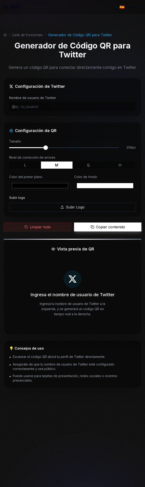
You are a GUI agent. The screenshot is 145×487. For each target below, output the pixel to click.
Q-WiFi (13, 7)
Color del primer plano (25, 177)
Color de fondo (85, 177)
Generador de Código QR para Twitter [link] (80, 35)
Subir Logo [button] (72, 207)
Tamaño (15, 141)
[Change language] (129, 7)
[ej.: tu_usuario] (74, 106)
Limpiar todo (37, 227)
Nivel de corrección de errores (32, 157)
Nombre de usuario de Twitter (32, 98)
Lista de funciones (27, 35)
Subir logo (17, 197)
